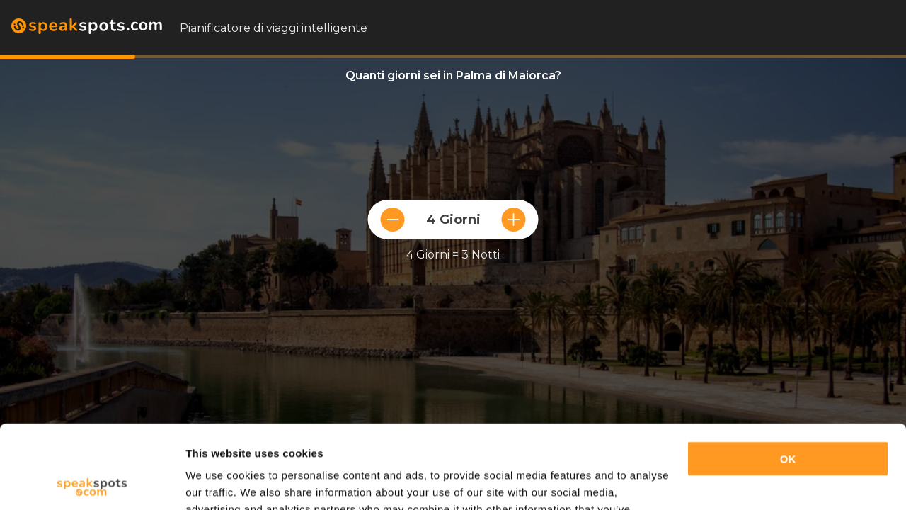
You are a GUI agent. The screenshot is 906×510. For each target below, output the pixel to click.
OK (788, 376)
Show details (218, 482)
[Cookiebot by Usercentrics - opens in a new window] (92, 482)
